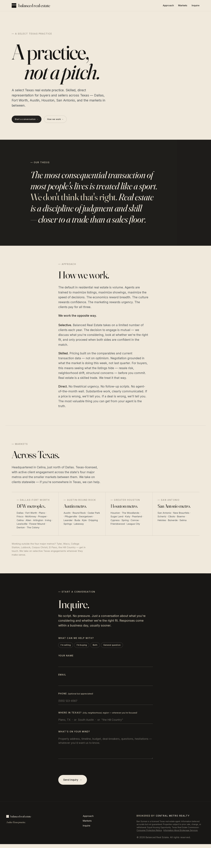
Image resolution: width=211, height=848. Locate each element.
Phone (75, 696)
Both (102, 646)
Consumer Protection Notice (149, 834)
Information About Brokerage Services (180, 834)
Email (62, 677)
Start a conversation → (28, 121)
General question (122, 646)
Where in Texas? (97, 715)
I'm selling (68, 646)
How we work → (61, 121)
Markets (182, 5)
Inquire (195, 5)
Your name (66, 658)
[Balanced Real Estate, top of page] (31, 5)
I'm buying (87, 646)
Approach (168, 5)
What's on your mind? (74, 734)
